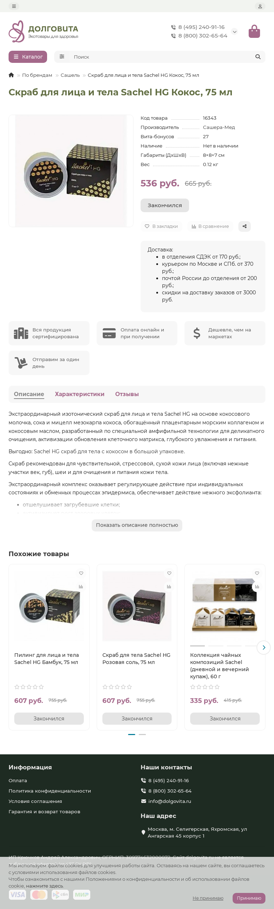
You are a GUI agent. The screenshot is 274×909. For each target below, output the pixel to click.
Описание (29, 395)
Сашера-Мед (219, 128)
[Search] (168, 58)
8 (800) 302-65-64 (197, 36)
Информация (30, 767)
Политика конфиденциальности (50, 791)
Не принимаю (208, 898)
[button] (264, 648)
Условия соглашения (35, 801)
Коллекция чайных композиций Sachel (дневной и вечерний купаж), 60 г (219, 667)
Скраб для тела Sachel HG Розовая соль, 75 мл (136, 659)
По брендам (37, 76)
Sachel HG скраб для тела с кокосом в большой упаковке (109, 453)
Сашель (70, 76)
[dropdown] (14, 6)
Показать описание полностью (137, 526)
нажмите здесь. (45, 886)
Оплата (18, 780)
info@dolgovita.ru (169, 801)
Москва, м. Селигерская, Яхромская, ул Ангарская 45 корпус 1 (197, 832)
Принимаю (249, 898)
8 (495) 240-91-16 (196, 28)
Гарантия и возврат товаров (44, 811)
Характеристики (80, 395)
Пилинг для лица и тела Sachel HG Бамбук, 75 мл (46, 659)
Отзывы (127, 395)
